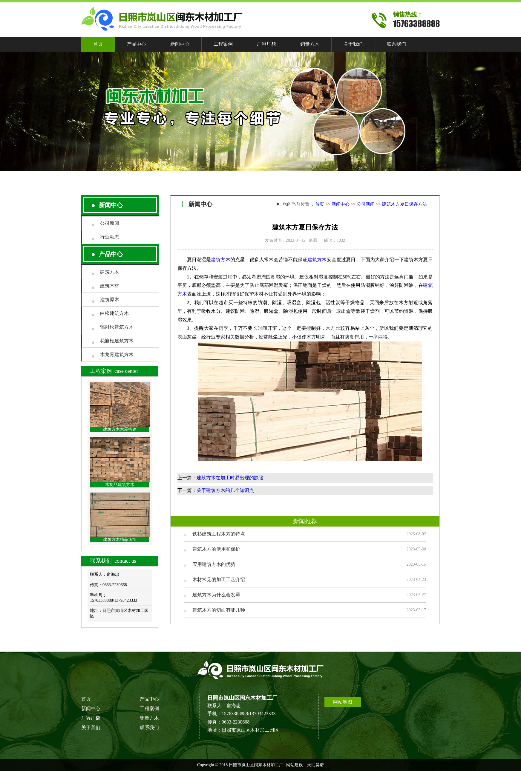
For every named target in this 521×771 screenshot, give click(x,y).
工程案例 (223, 44)
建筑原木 (109, 299)
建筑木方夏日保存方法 (404, 204)
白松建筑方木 (114, 313)
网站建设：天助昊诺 (305, 765)
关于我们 (353, 44)
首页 (98, 44)
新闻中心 (179, 44)
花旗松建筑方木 (117, 340)
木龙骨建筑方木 (117, 354)
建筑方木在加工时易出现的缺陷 (230, 477)
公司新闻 (109, 223)
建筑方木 (109, 272)
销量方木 (309, 44)
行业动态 (109, 236)
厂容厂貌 (266, 44)
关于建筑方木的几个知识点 (225, 490)
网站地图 (342, 701)
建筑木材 (109, 285)
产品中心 (136, 44)
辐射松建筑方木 (117, 327)
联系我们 (396, 44)
